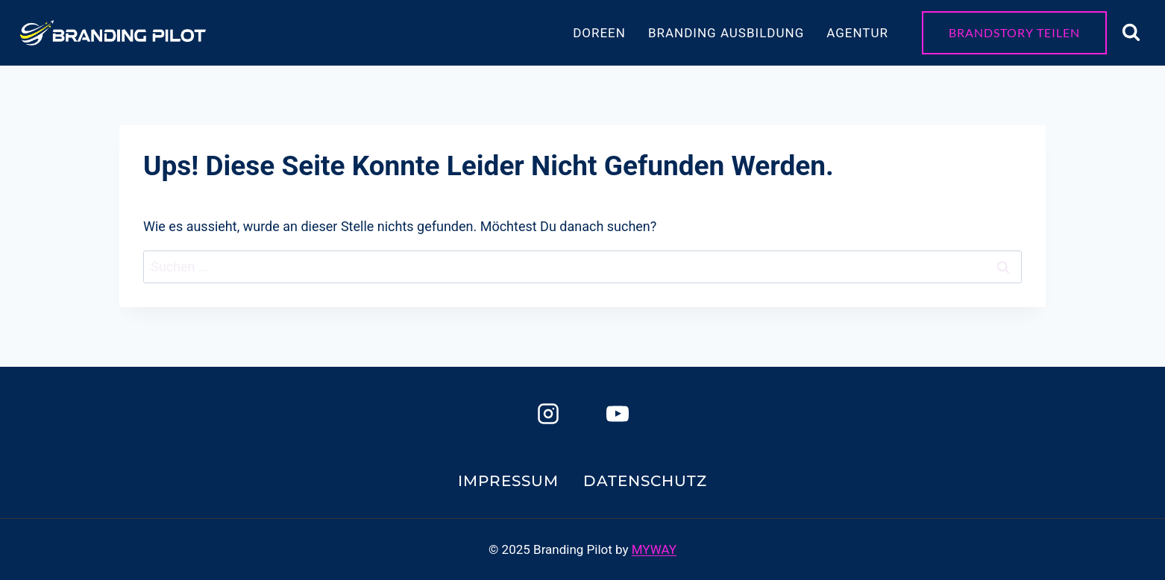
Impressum (508, 481)
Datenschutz (645, 481)
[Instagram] (548, 413)
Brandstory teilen (1014, 32)
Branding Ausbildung (726, 32)
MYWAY (654, 549)
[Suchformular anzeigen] (1130, 32)
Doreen (599, 32)
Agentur (857, 32)
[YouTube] (617, 413)
